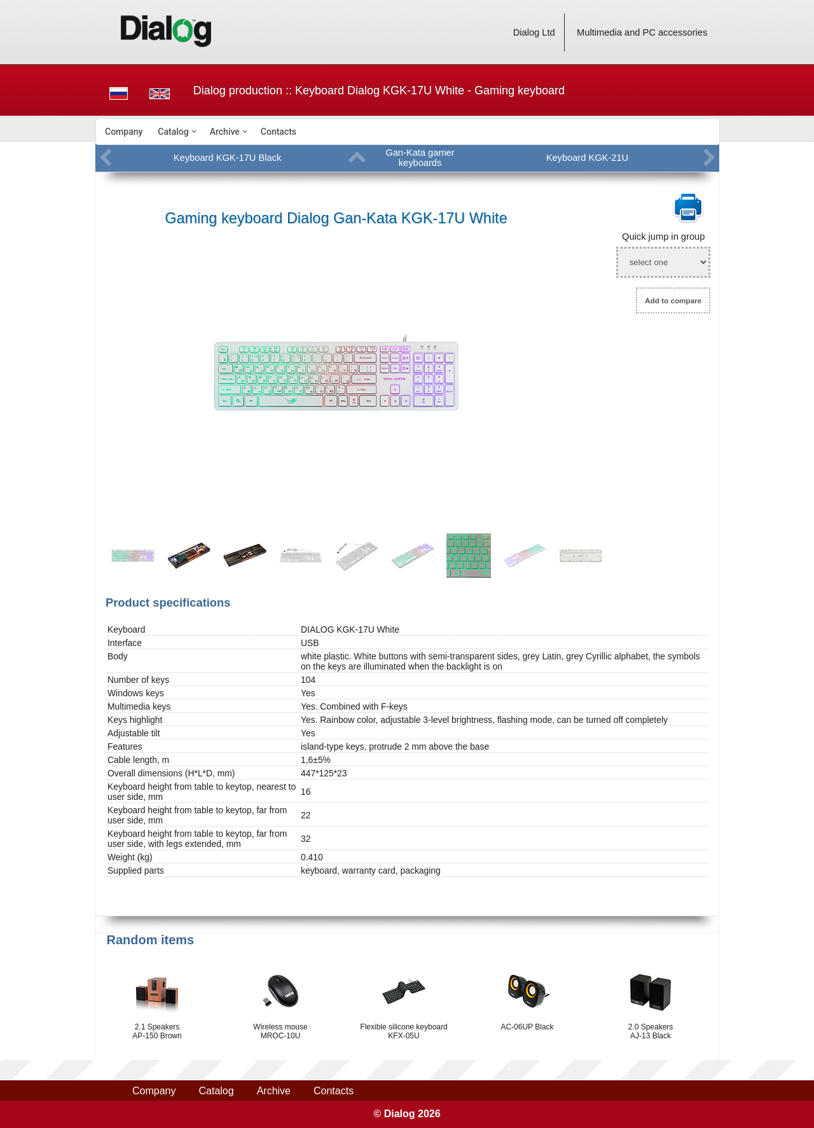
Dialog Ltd (534, 32)
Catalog (173, 132)
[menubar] (407, 131)
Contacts (278, 132)
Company (123, 132)
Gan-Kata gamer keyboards (419, 158)
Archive (225, 132)
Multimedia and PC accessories (642, 32)
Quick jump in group (663, 236)
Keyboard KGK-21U (587, 158)
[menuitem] (123, 131)
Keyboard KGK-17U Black (227, 158)
